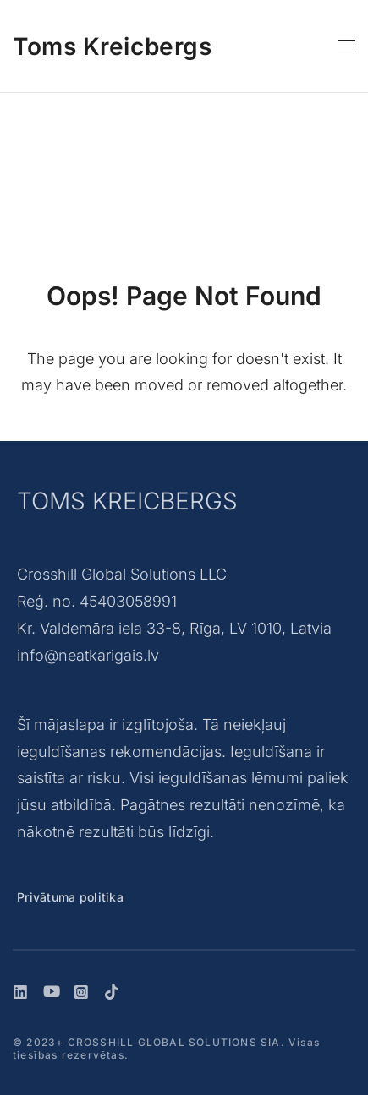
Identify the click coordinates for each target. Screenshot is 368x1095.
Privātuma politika (70, 897)
